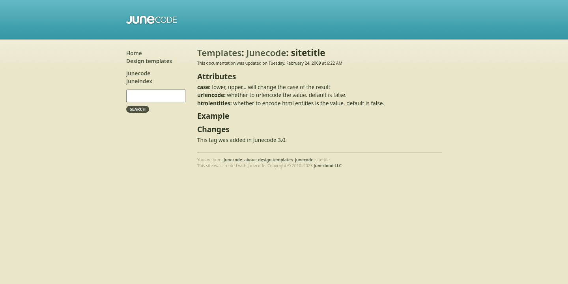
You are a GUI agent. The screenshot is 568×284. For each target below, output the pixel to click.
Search (138, 109)
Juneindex (139, 81)
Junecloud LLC (328, 165)
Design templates (149, 61)
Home (134, 53)
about (250, 160)
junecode (304, 160)
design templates (275, 160)
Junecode (152, 19)
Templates (219, 53)
